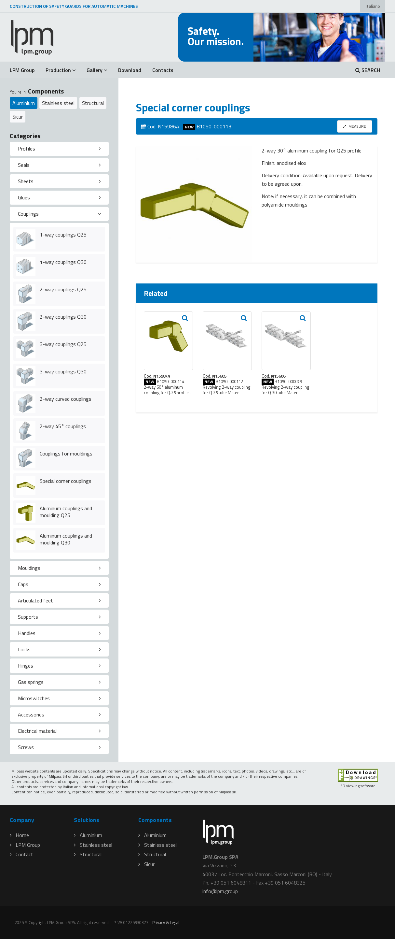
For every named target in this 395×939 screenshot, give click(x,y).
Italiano (372, 6)
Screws (26, 747)
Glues (24, 197)
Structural (93, 103)
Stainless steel (58, 103)
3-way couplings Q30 (63, 371)
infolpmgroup (220, 891)
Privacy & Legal (165, 922)
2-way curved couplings (65, 399)
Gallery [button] (97, 70)
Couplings (28, 214)
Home (19, 835)
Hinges (25, 666)
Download (129, 70)
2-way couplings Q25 (63, 289)
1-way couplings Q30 (63, 262)
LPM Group (22, 70)
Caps (23, 584)
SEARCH (367, 70)
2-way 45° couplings (63, 426)
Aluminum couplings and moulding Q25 (66, 511)
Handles (26, 633)
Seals (24, 165)
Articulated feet (35, 600)
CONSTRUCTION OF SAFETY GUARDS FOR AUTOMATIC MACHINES (74, 6)
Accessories (31, 714)
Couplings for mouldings (66, 453)
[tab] (59, 149)
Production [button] (60, 70)
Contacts (162, 70)
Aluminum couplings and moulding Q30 (66, 539)
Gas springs (31, 682)
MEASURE (354, 126)
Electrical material (37, 731)
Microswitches (34, 698)
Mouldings (29, 568)
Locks (24, 649)
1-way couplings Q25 (63, 234)
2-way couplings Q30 (63, 317)
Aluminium (23, 103)
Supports (28, 617)
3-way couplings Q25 (63, 344)
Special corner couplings (65, 481)
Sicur (17, 117)
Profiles (26, 148)
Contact (21, 854)
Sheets (26, 181)
